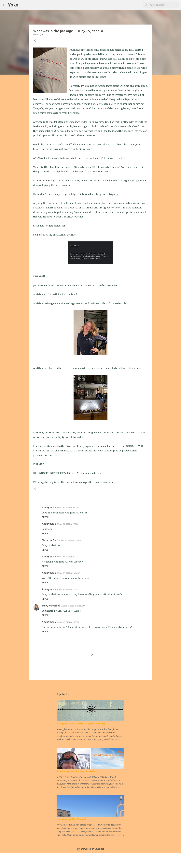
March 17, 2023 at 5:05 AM (68, 589)
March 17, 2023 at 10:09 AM (73, 606)
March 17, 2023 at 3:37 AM (68, 557)
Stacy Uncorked (51, 606)
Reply (45, 517)
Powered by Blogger (90, 849)
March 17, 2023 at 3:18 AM (70, 540)
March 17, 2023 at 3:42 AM (68, 573)
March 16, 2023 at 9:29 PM (68, 524)
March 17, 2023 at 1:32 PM (68, 622)
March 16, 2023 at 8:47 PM (68, 508)
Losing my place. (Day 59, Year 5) (71, 819)
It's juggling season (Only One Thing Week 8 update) (81, 723)
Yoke (13, 4)
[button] (35, 41)
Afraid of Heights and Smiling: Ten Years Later (78, 771)
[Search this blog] (164, 5)
